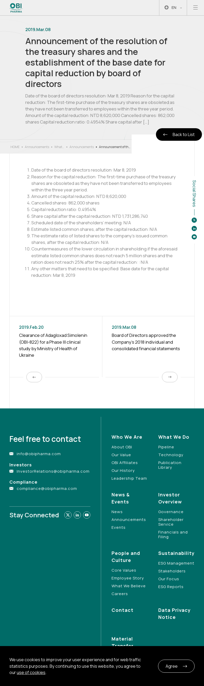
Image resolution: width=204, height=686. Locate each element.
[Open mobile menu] (195, 7)
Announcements (37, 147)
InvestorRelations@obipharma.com (53, 471)
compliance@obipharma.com (47, 488)
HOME (15, 147)
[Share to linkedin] (194, 228)
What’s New (59, 147)
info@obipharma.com (39, 453)
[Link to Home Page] (16, 8)
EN (173, 8)
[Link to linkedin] (77, 515)
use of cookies (31, 672)
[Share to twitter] (194, 220)
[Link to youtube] (86, 515)
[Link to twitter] (68, 515)
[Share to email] (194, 236)
